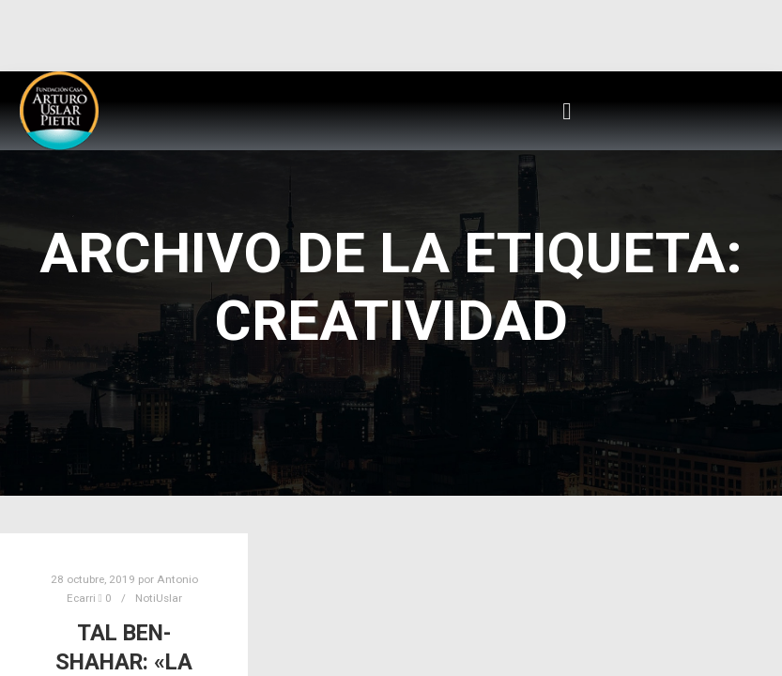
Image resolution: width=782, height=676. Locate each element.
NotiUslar (158, 598)
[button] (567, 111)
